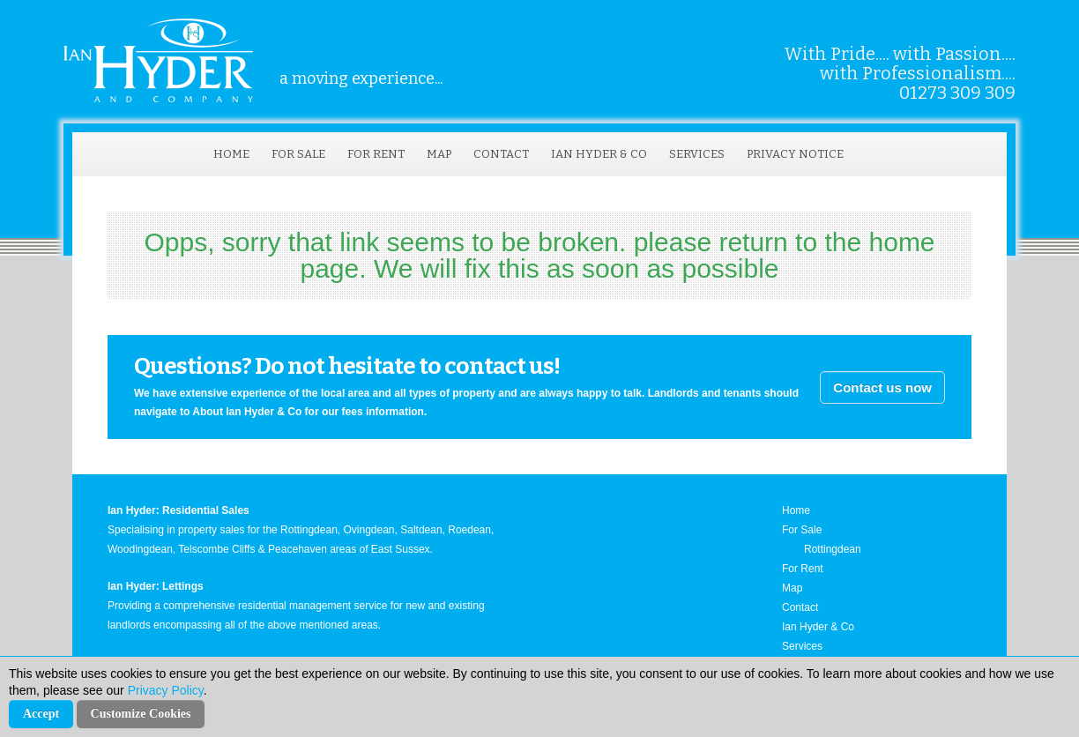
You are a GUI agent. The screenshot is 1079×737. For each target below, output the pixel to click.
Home (231, 153)
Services (697, 153)
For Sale (298, 153)
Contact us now (882, 387)
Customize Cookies (141, 713)
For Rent (376, 153)
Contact (501, 153)
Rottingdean (832, 549)
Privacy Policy (166, 690)
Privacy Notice (795, 153)
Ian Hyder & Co (599, 153)
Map (439, 153)
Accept (41, 713)
